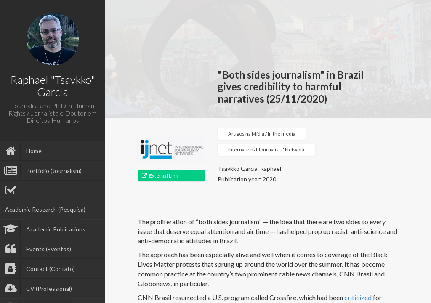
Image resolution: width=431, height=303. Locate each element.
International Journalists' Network (266, 149)
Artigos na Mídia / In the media (261, 133)
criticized (358, 297)
